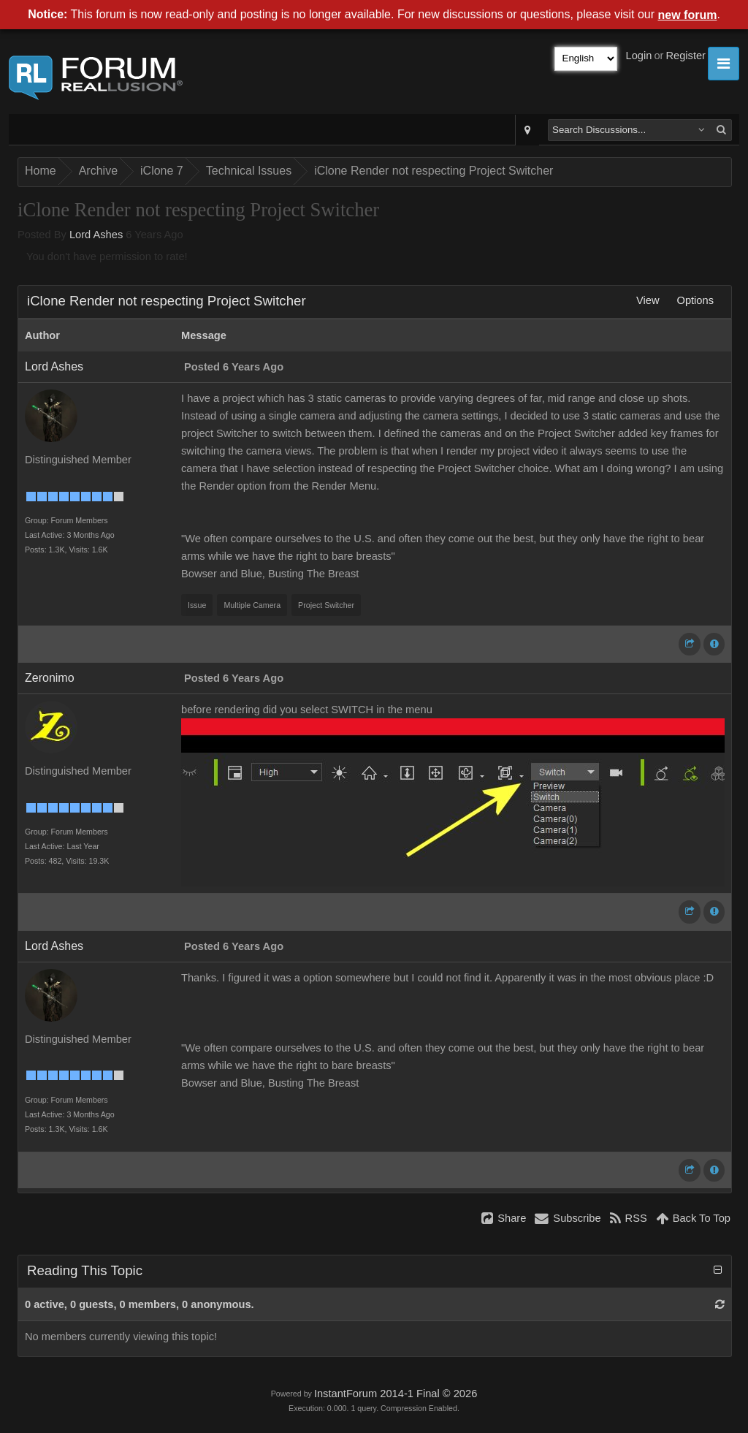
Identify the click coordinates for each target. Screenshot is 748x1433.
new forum (687, 15)
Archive (98, 170)
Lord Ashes (96, 234)
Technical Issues (248, 170)
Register (685, 55)
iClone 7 (161, 170)
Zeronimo (50, 678)
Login (639, 55)
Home (40, 170)
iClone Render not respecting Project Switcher (433, 170)
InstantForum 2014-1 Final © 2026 (395, 1393)
